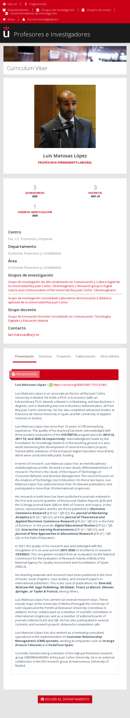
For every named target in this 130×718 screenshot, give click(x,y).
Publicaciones (85, 356)
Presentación (24, 356)
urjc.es (9, 4)
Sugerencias (35, 4)
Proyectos (64, 356)
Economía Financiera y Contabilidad (34, 253)
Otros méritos (109, 356)
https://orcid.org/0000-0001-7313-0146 (77, 385)
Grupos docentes (99, 10)
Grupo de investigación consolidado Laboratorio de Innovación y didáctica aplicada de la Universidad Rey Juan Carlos (59, 300)
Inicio (11, 19)
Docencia (45, 356)
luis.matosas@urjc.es (23, 334)
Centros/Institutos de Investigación (33, 13)
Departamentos (18, 10)
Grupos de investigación (58, 10)
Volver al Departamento (65, 699)
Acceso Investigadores (42, 19)
